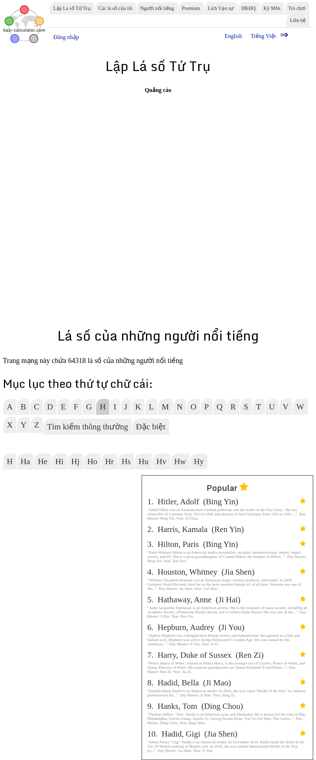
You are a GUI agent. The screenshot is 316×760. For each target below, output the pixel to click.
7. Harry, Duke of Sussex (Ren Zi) (226, 655)
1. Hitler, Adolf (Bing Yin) (226, 501)
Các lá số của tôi (116, 8)
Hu (143, 461)
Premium (191, 8)
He (42, 461)
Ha (25, 461)
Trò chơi (297, 8)
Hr (109, 461)
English (233, 36)
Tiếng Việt (263, 36)
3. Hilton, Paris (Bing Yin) (226, 544)
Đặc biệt (150, 426)
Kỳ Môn (272, 8)
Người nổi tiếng (157, 8)
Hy (199, 461)
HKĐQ (248, 8)
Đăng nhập (66, 37)
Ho (92, 461)
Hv (161, 461)
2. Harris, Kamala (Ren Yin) (226, 529)
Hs (126, 461)
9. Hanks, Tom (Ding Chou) (226, 706)
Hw (180, 461)
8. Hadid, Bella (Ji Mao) (226, 682)
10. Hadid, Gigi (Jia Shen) (226, 733)
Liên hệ (298, 20)
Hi (59, 461)
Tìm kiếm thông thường (87, 426)
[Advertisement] (109, 143)
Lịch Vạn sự (220, 8)
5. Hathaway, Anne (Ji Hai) (226, 599)
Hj (75, 461)
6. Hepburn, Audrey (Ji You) (226, 627)
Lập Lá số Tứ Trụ (72, 8)
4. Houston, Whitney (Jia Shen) (226, 572)
